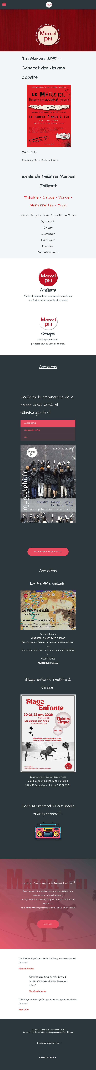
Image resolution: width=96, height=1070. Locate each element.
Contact (48, 924)
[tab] (48, 423)
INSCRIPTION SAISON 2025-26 (48, 552)
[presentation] (47, 423)
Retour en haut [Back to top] (48, 1057)
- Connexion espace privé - (48, 1043)
